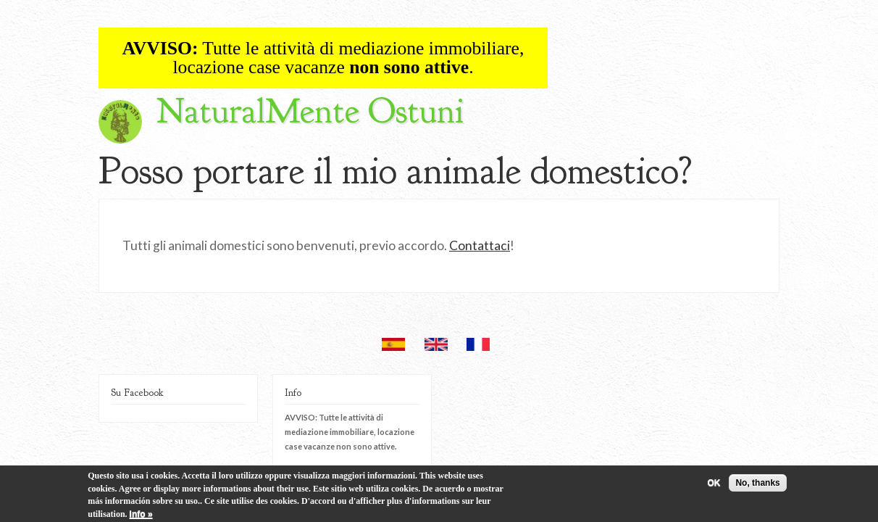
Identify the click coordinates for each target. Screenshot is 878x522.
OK (713, 485)
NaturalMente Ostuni (310, 111)
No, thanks (757, 485)
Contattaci (479, 245)
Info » (141, 516)
